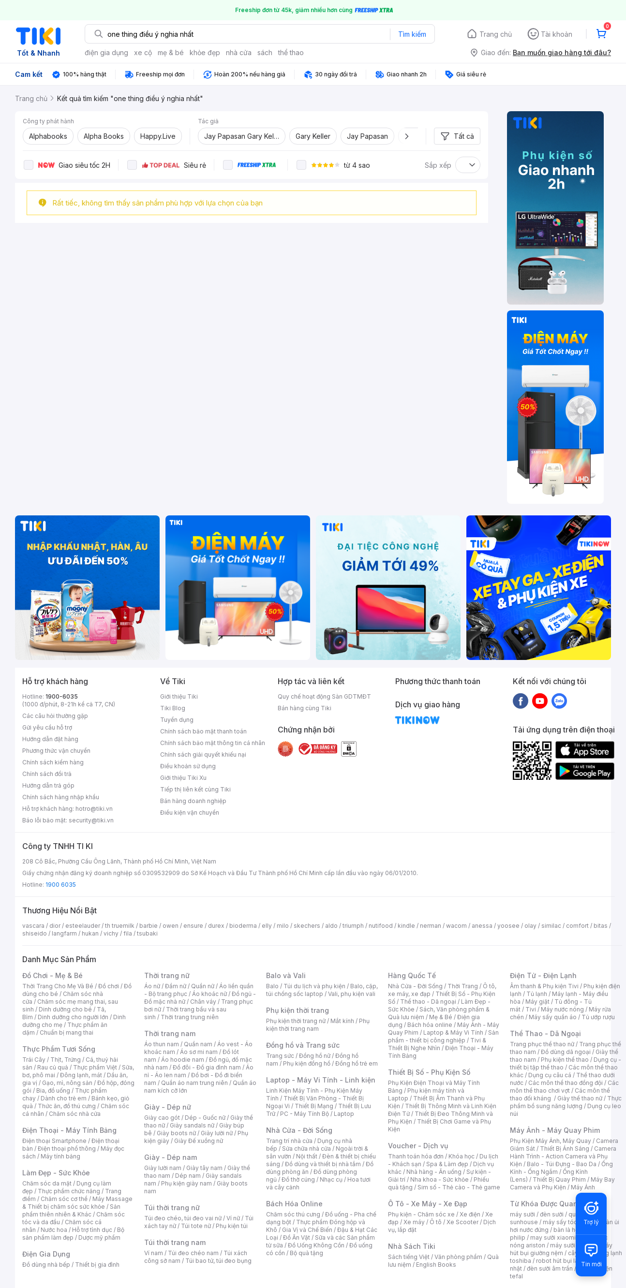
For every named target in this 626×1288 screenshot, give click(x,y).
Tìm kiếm (412, 34)
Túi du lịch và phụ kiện (314, 986)
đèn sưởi (552, 1214)
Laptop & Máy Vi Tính (453, 1032)
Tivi (530, 1009)
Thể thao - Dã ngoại (428, 1001)
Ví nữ (233, 1218)
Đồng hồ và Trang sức (303, 1045)
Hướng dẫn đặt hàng (50, 739)
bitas (601, 925)
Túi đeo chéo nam (193, 1253)
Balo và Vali (286, 975)
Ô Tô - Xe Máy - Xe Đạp (427, 1204)
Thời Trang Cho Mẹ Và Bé (57, 986)
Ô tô (436, 1222)
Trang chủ (495, 34)
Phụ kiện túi (232, 1225)
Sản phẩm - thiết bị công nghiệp (443, 1036)
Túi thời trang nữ (172, 1207)
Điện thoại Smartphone (54, 1140)
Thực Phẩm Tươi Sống (58, 1049)
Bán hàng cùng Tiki (304, 708)
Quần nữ (202, 986)
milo (283, 925)
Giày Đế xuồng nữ (198, 1140)
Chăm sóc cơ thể (64, 1198)
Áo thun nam (161, 1044)
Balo (272, 986)
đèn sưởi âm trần (550, 1268)
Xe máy (414, 1222)
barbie (148, 925)
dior (54, 925)
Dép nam (188, 1175)
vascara (33, 925)
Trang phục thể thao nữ (542, 1044)
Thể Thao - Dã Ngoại (545, 1033)
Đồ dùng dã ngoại (566, 1051)
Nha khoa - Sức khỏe (439, 1179)
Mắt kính (342, 1021)
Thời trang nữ (167, 975)
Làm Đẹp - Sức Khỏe (56, 1173)
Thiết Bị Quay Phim (559, 1179)
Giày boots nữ (176, 1133)
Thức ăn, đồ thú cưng (67, 1106)
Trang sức (280, 1055)
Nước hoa (54, 1229)
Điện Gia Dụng (46, 1254)
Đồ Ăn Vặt (296, 1237)
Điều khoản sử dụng (188, 766)
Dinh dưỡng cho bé (65, 1009)
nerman (430, 925)
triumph (353, 925)
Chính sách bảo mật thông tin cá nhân (212, 742)
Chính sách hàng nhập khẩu (60, 797)
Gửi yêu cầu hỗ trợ (47, 727)
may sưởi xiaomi (553, 1237)
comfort (577, 925)
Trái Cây (33, 1059)
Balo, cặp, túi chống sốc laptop (322, 989)
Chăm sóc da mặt (47, 1183)
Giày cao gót (162, 1117)
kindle (406, 925)
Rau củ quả (52, 1067)
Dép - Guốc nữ (205, 1117)
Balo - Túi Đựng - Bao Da (561, 1164)
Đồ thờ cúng (298, 1179)
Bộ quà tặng (306, 1253)
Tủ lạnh (536, 993)
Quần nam (198, 1044)
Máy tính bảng (60, 1156)
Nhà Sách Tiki (411, 1246)
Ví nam (153, 1253)
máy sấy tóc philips (570, 1222)
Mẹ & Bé (440, 1017)
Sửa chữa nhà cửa (306, 1148)
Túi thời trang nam (175, 1242)
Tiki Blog (172, 708)
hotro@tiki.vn (94, 808)
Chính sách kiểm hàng (53, 762)
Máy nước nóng (562, 1009)
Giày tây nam (204, 1167)
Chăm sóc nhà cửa (75, 1113)
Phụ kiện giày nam (186, 1183)
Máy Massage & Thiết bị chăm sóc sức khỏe (77, 1202)
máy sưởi (522, 1214)
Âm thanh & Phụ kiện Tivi (544, 986)
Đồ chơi (108, 986)
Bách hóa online (429, 1024)
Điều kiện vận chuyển (189, 812)
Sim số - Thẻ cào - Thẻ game (458, 1187)
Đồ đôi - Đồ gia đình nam (207, 1067)
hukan (90, 933)
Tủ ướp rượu (598, 1017)
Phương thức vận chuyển (56, 750)
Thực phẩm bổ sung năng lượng (566, 1102)
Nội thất (306, 1156)
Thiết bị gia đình (97, 1264)
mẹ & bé (171, 52)
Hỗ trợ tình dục (92, 1229)
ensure (193, 925)
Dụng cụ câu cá (549, 1075)
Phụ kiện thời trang (297, 1010)
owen (171, 925)
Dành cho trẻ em (64, 1098)
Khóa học (461, 1156)
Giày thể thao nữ (579, 1098)
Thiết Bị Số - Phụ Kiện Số (429, 1072)
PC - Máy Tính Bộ (304, 1113)
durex (216, 925)
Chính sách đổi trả (47, 773)
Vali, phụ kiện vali (351, 993)
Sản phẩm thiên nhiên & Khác (71, 1210)
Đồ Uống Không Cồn (316, 1245)
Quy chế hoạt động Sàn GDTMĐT (324, 696)
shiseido (34, 933)
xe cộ (143, 52)
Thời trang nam (169, 1033)
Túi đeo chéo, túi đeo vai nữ (183, 1218)
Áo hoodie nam (182, 1059)
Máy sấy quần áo (553, 1017)
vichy (111, 933)
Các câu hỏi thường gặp (55, 715)
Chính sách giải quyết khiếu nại (203, 754)
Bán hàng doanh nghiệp (193, 801)
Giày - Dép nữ (167, 1107)
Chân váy (203, 1001)
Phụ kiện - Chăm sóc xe (421, 1214)
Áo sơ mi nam (199, 1051)
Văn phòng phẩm (458, 1256)
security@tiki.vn (91, 820)
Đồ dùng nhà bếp (46, 1264)
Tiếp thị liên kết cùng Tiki (195, 789)
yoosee (508, 925)
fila (127, 933)
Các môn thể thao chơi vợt (564, 1086)
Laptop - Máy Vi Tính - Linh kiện (320, 1080)
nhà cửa (239, 52)
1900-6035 (61, 696)
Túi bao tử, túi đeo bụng (218, 1260)
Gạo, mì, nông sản (67, 1082)
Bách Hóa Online (294, 1204)
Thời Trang (462, 986)
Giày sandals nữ (192, 1125)
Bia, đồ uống (53, 1090)
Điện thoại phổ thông (67, 1148)
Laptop (344, 1113)
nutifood (381, 925)
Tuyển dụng (177, 719)
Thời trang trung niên (190, 1017)
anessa (482, 925)
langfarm (64, 933)
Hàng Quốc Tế (412, 975)
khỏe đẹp (205, 52)
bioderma (243, 925)
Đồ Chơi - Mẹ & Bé (52, 975)
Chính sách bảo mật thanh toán (203, 731)
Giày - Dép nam (170, 1157)
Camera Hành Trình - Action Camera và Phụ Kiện (563, 1156)
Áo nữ (152, 986)
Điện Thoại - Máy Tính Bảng (69, 1130)
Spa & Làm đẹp (447, 1164)
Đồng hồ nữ (314, 1055)
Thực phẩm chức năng (69, 1191)
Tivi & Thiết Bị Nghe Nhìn (437, 1044)
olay (530, 925)
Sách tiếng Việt (409, 1256)
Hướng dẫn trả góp (48, 785)
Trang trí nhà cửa (289, 1140)
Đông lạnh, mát (81, 1075)
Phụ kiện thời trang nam (318, 1024)
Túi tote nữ (196, 1225)
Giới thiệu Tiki (179, 696)
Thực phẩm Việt (95, 1067)
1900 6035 (60, 884)
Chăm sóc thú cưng (293, 1214)
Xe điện (470, 1214)
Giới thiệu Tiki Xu (183, 777)
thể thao (291, 52)
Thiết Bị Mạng (314, 1106)
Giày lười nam (162, 1167)
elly (267, 925)
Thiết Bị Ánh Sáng (564, 1148)
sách (264, 52)
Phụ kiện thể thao (565, 1059)
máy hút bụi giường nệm (561, 1249)
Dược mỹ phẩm (99, 1237)
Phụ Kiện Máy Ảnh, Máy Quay (550, 1140)
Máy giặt (537, 1001)
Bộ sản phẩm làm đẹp (73, 1233)
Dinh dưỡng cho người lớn (73, 1017)
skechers (307, 925)
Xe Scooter (462, 1222)
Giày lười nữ (217, 1133)
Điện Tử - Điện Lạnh (543, 975)
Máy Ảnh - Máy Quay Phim (555, 1130)
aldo (331, 925)
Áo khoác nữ (209, 993)
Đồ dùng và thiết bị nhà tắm (323, 1164)
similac (551, 925)
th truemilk (119, 925)
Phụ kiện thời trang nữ (296, 1021)
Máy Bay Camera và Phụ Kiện (562, 1183)
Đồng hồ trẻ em (356, 1063)
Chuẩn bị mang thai (66, 1032)
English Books (436, 1264)
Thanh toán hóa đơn (416, 1156)
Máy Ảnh (583, 1187)
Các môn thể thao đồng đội (565, 1082)
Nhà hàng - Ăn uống (434, 1171)
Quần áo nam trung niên (194, 1082)
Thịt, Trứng (65, 1059)
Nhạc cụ (331, 1179)
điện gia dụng (106, 52)
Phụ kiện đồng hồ (306, 1063)
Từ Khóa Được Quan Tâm (552, 1204)
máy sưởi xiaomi (573, 1245)
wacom (456, 925)
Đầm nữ (175, 986)
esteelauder (82, 925)
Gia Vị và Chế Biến (307, 1229)
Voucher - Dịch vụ (418, 1146)
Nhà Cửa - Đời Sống (299, 1130)
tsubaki (147, 933)
